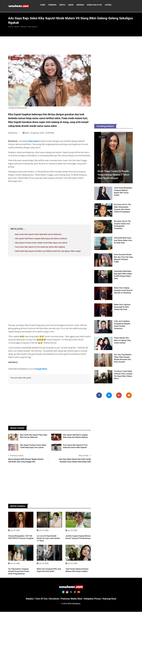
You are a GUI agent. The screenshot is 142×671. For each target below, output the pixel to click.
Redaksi (28, 598)
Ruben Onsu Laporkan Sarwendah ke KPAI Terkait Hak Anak (122, 307)
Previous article (15, 455)
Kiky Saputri (32, 27)
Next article (85, 455)
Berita (16, 27)
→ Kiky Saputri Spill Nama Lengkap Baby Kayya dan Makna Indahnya (40, 238)
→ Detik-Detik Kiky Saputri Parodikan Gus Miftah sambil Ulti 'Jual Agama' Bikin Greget (47, 251)
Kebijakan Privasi (93, 598)
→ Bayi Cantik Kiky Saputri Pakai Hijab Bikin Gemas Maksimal (37, 234)
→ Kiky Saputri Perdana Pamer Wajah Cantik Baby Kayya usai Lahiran (40, 243)
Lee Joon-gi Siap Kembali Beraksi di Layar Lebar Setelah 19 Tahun (48, 538)
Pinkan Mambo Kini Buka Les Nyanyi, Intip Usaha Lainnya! (122, 340)
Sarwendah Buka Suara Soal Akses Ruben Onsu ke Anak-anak (123, 240)
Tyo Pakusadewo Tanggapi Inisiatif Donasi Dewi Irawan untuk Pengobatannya (18, 571)
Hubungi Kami (111, 598)
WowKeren (76, 604)
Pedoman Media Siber (71, 598)
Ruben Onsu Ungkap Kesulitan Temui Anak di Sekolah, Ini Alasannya (123, 290)
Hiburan (23, 27)
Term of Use (40, 598)
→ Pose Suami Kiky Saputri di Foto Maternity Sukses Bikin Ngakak (39, 247)
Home (10, 27)
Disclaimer (53, 598)
